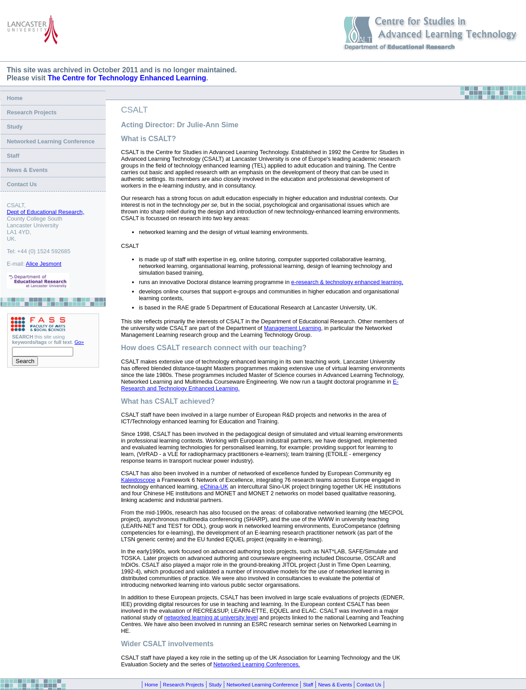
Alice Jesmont (44, 263)
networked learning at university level (211, 617)
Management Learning (292, 328)
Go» (79, 342)
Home (15, 98)
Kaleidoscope (138, 480)
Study (15, 126)
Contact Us (22, 184)
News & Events (27, 170)
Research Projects (32, 112)
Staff (13, 155)
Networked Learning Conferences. (256, 664)
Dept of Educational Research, (45, 212)
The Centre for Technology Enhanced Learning (127, 78)
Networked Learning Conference (51, 141)
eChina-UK (214, 486)
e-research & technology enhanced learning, (347, 282)
